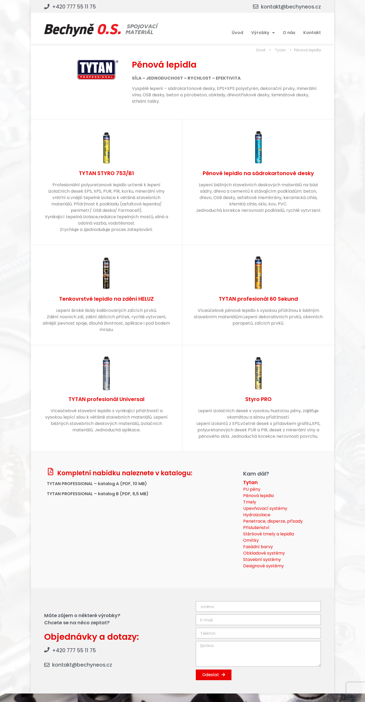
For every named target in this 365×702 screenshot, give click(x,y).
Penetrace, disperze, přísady (273, 521)
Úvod (237, 33)
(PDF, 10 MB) (133, 484)
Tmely (249, 502)
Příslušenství (256, 528)
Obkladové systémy (264, 553)
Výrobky (263, 33)
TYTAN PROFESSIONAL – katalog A (83, 484)
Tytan (280, 50)
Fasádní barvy (258, 547)
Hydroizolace (256, 515)
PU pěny (251, 489)
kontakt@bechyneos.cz (291, 6)
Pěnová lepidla (258, 496)
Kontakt (312, 33)
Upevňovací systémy (265, 508)
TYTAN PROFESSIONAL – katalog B (83, 494)
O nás (289, 33)
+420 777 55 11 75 (74, 6)
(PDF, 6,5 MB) (134, 494)
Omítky (251, 540)
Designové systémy (263, 566)
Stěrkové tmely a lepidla (268, 534)
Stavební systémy (262, 559)
